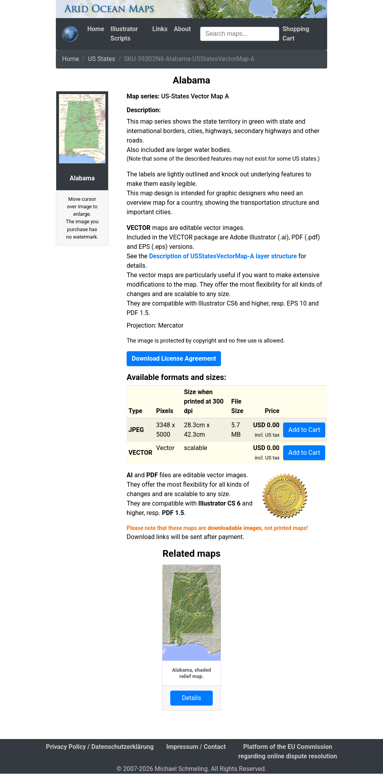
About (182, 29)
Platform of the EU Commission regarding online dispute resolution (287, 751)
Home (95, 29)
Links (160, 29)
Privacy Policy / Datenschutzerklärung (100, 746)
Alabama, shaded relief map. (191, 673)
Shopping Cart (295, 33)
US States (101, 59)
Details (191, 698)
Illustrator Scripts (124, 33)
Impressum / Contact (196, 746)
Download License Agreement (174, 358)
